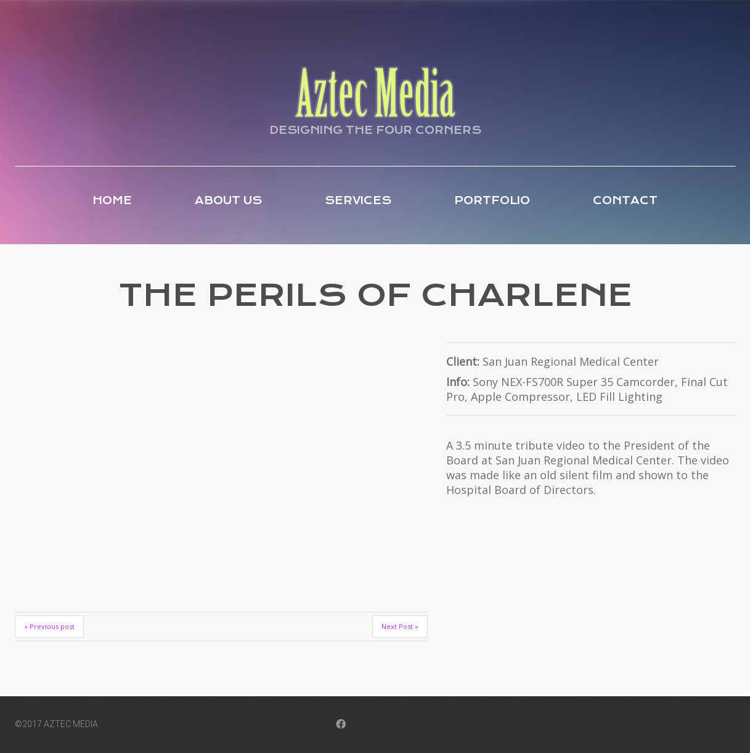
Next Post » (399, 626)
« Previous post (49, 626)
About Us (228, 200)
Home (112, 200)
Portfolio (492, 200)
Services (358, 200)
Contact (625, 200)
